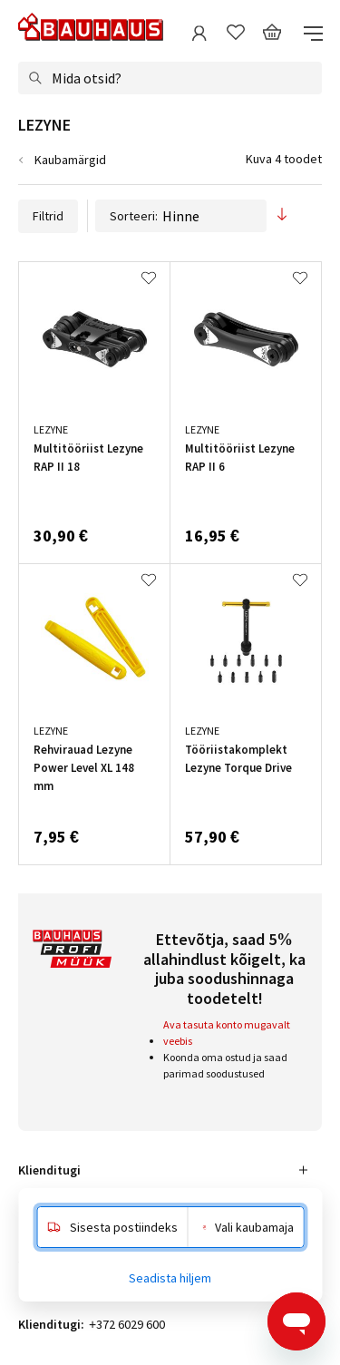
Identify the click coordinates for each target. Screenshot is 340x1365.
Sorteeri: (181, 216)
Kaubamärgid (70, 159)
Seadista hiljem (170, 1278)
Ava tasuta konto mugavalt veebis (226, 1033)
